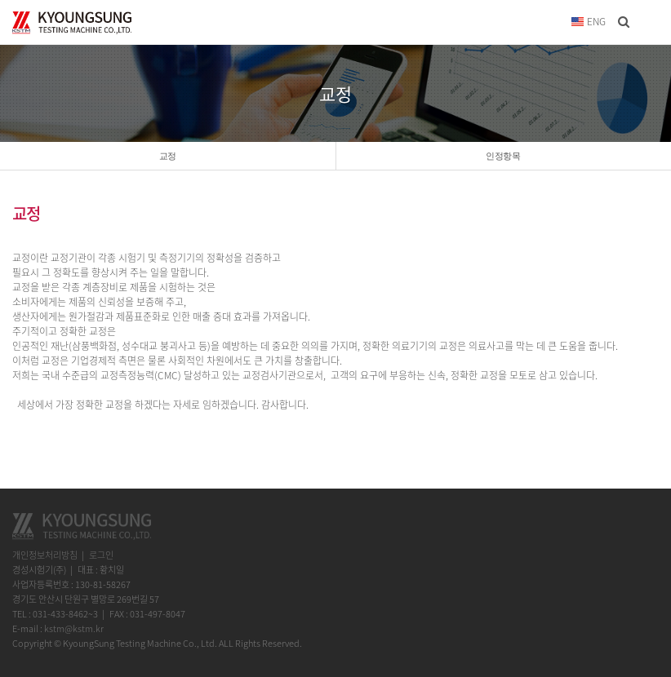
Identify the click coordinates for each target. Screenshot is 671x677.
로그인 (101, 555)
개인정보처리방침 (45, 555)
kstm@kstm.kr (74, 628)
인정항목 (503, 156)
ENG (588, 21)
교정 (167, 156)
